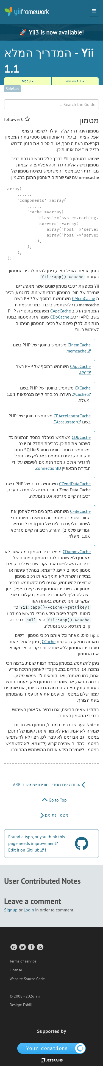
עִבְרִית (28, 81)
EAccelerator (65, 422)
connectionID (48, 468)
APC (83, 372)
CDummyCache (77, 551)
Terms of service (23, 961)
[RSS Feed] (39, 947)
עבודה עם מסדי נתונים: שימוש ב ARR (49, 784)
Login (29, 910)
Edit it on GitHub (24, 850)
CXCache (83, 388)
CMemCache (83, 298)
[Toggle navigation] (94, 11)
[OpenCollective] (51, 1048)
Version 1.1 (75, 81)
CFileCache (80, 511)
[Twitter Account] (22, 947)
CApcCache (60, 311)
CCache (48, 641)
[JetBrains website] (52, 1059)
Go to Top (54, 800)
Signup (11, 910)
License (16, 969)
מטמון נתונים (54, 815)
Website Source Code (27, 978)
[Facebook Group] (31, 947)
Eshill (27, 1004)
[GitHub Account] (13, 947)
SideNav (12, 88)
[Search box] (51, 104)
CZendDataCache (75, 483)
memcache (76, 351)
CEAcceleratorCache (72, 415)
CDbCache (59, 317)
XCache (80, 394)
